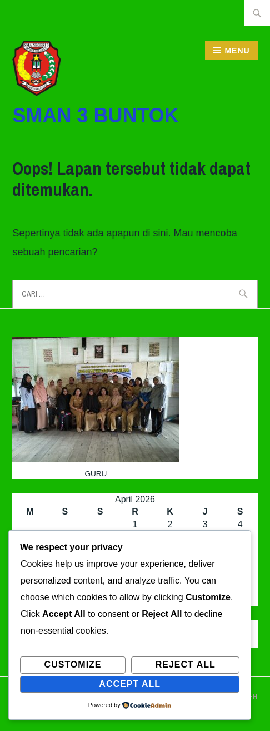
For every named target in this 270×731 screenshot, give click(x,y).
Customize (73, 664)
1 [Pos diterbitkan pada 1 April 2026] (135, 524)
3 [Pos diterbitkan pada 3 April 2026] (205, 524)
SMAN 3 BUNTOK (95, 115)
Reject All (186, 664)
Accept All (130, 684)
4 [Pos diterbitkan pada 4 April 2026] (240, 524)
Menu (236, 50)
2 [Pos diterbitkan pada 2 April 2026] (170, 524)
